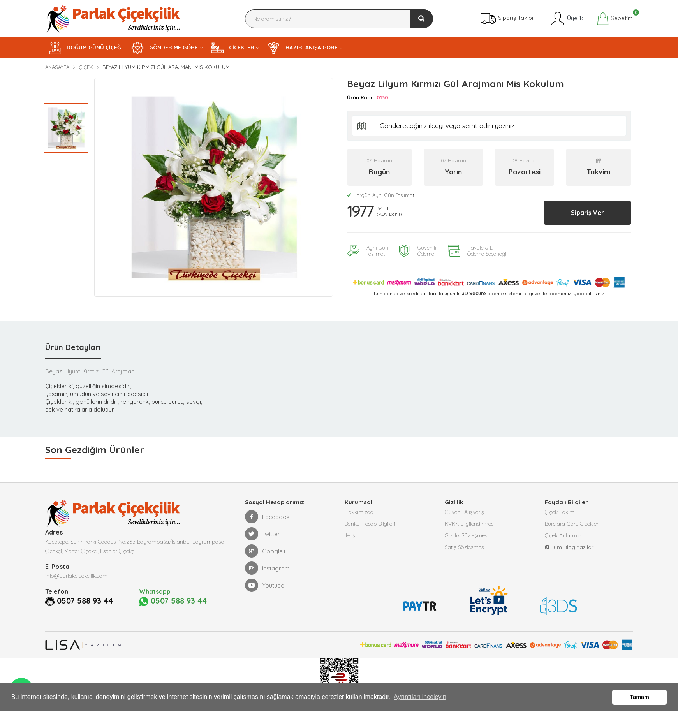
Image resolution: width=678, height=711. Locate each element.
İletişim (353, 535)
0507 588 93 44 (85, 600)
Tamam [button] (639, 697)
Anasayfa (57, 67)
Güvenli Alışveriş (464, 512)
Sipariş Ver (587, 212)
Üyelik (566, 18)
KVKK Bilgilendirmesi (470, 523)
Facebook (267, 516)
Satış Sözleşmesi (465, 547)
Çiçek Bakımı (560, 512)
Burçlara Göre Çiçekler (572, 523)
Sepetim (615, 18)
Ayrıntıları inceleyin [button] (420, 696)
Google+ (265, 551)
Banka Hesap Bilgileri (370, 523)
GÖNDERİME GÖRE (164, 48)
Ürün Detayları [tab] (73, 347)
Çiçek (86, 67)
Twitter (262, 533)
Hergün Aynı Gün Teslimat (380, 195)
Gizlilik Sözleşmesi (466, 535)
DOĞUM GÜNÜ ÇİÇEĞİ (86, 48)
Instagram (267, 568)
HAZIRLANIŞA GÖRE (303, 48)
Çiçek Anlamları (564, 535)
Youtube (264, 585)
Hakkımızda (359, 512)
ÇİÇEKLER (232, 48)
